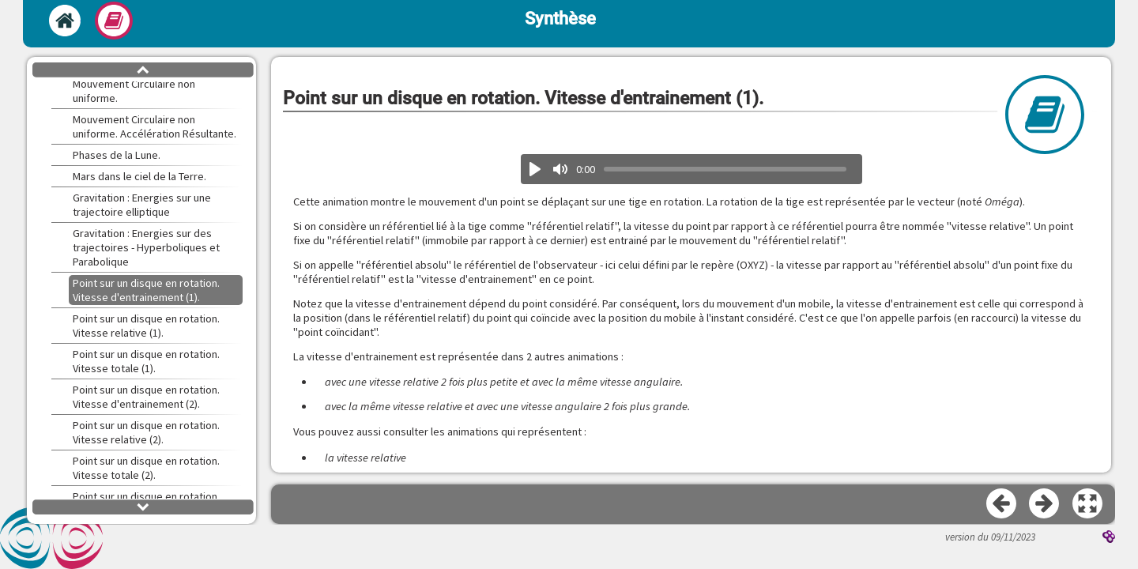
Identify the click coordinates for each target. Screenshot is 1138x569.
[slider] (725, 169)
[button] (1088, 504)
